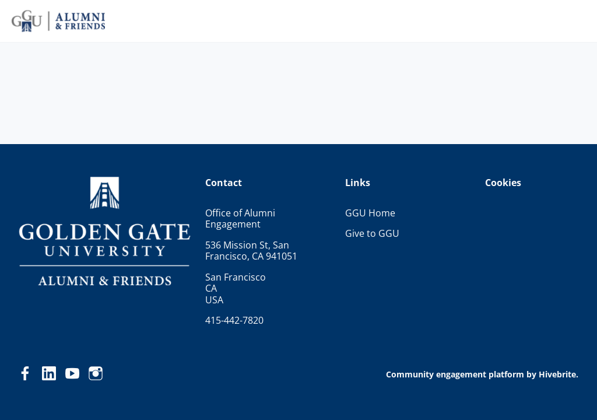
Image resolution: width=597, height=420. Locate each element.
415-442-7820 (234, 320)
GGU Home (370, 212)
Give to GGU (372, 233)
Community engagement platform (455, 374)
